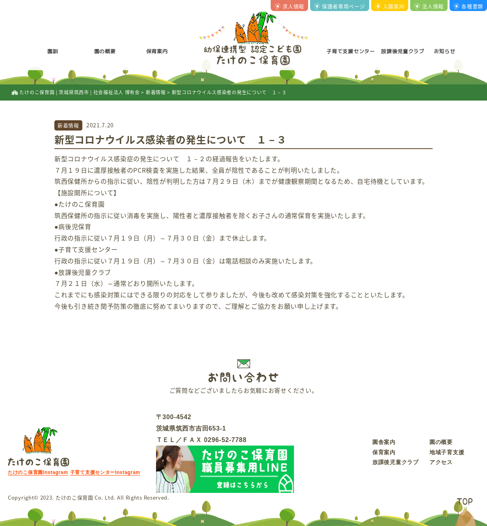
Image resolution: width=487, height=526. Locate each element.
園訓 (52, 51)
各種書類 (468, 6)
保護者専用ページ (339, 6)
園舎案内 (384, 442)
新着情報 (68, 125)
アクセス (441, 462)
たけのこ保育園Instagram (38, 472)
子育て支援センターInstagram (105, 472)
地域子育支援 (446, 452)
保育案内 (157, 51)
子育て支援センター (350, 51)
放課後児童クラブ (402, 51)
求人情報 (289, 6)
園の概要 (105, 51)
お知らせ (444, 51)
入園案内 (390, 6)
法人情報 (429, 6)
